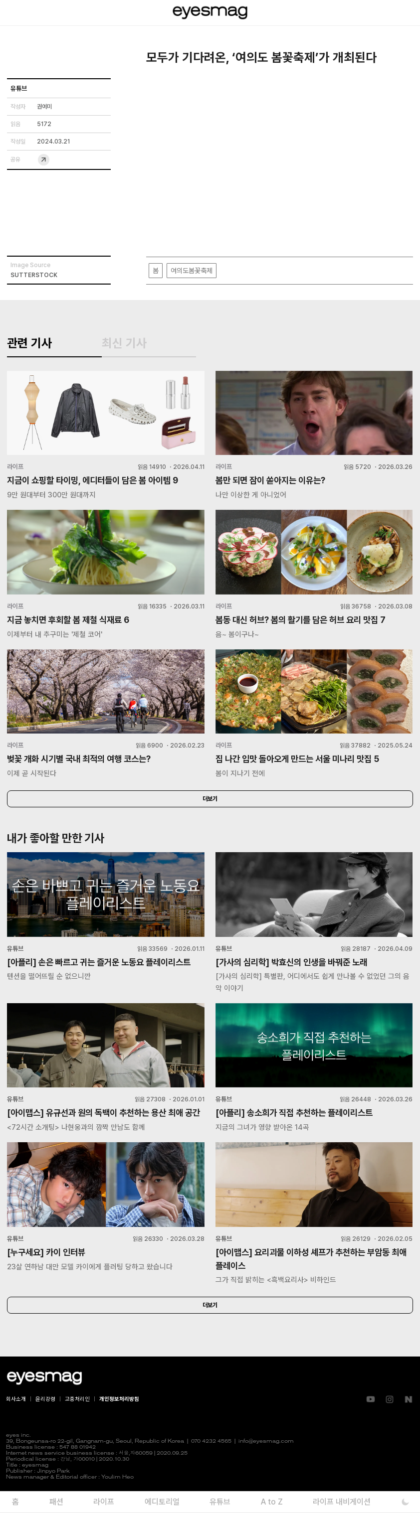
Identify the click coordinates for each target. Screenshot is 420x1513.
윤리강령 (45, 1419)
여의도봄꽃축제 (191, 271)
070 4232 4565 (211, 1462)
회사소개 (16, 1419)
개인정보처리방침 (119, 1419)
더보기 (210, 804)
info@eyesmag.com (266, 1462)
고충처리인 (77, 1419)
